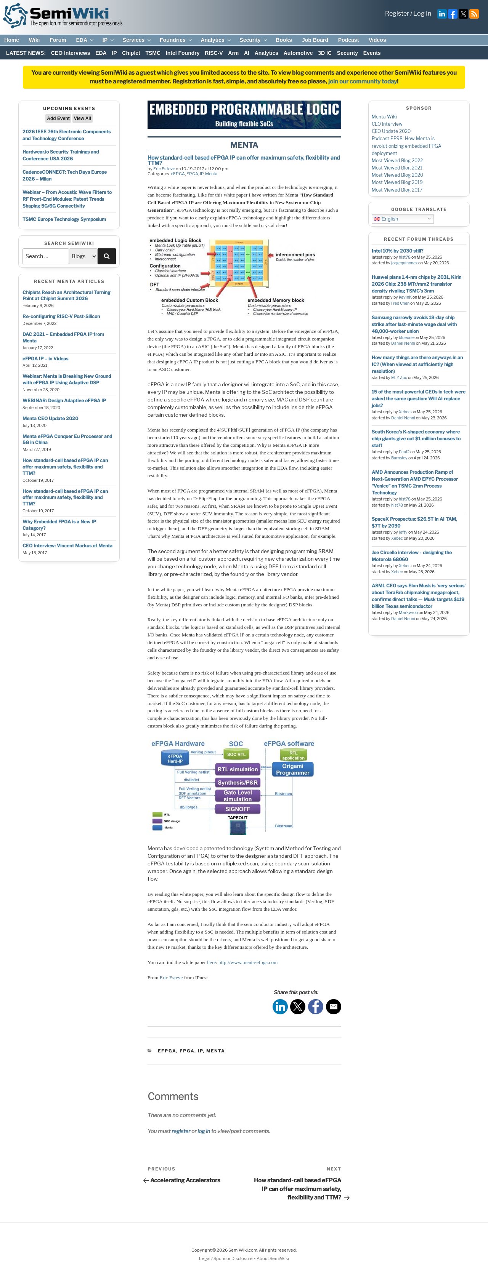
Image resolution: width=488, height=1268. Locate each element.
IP (109, 40)
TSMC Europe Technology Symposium (64, 219)
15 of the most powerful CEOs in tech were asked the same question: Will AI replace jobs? (419, 398)
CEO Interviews (70, 53)
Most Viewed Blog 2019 (397, 182)
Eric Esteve (164, 168)
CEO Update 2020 (391, 131)
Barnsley (399, 458)
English (386, 219)
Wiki (34, 40)
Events (372, 53)
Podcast (348, 40)
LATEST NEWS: (26, 53)
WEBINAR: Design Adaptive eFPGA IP (64, 400)
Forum (58, 40)
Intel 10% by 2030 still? (397, 251)
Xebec (405, 411)
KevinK (405, 297)
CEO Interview (387, 124)
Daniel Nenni (403, 343)
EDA (85, 40)
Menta (211, 173)
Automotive (298, 53)
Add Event (58, 118)
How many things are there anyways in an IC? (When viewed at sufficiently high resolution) (417, 364)
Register (397, 13)
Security (253, 40)
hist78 (405, 257)
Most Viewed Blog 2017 (397, 190)
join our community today (362, 81)
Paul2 (404, 451)
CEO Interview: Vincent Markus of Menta (67, 545)
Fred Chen (400, 303)
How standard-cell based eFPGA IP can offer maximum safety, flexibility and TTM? (65, 466)
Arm (233, 53)
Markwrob (408, 612)
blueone (406, 337)
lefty (403, 532)
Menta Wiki (384, 117)
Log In (422, 13)
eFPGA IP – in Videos (45, 358)
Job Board (315, 40)
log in (203, 1131)
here (211, 962)
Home (11, 40)
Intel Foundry (183, 53)
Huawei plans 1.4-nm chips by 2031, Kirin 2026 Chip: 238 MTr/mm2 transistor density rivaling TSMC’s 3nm (416, 284)
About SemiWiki (273, 1258)
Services (137, 40)
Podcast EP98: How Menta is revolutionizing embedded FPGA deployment (406, 146)
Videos (377, 40)
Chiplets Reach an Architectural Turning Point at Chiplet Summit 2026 (66, 295)
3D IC (325, 53)
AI (246, 53)
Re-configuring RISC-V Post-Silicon (61, 316)
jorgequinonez (404, 263)
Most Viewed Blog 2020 (397, 175)
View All (82, 118)
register (181, 1131)
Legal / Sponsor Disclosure (226, 1258)
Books (284, 40)
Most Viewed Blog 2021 (397, 168)
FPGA (192, 173)
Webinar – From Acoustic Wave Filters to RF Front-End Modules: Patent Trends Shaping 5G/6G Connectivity (67, 199)
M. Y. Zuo (399, 377)
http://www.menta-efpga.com (248, 962)
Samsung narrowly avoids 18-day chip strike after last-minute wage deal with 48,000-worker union (414, 324)
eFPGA (178, 173)
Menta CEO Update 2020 (50, 418)
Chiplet (131, 53)
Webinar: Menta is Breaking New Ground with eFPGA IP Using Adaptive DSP (66, 379)
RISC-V (214, 53)
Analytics (216, 40)
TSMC (153, 53)
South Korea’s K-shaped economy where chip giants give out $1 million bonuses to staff (416, 438)
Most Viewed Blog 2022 (397, 160)
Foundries (176, 40)
